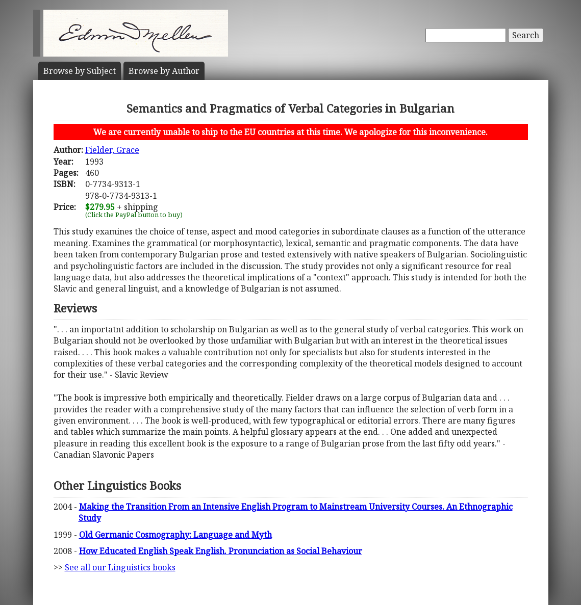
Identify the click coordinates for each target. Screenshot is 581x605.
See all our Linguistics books (120, 567)
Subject (79, 71)
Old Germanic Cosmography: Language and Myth (175, 534)
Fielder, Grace (112, 149)
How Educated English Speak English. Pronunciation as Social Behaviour (220, 551)
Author (164, 71)
